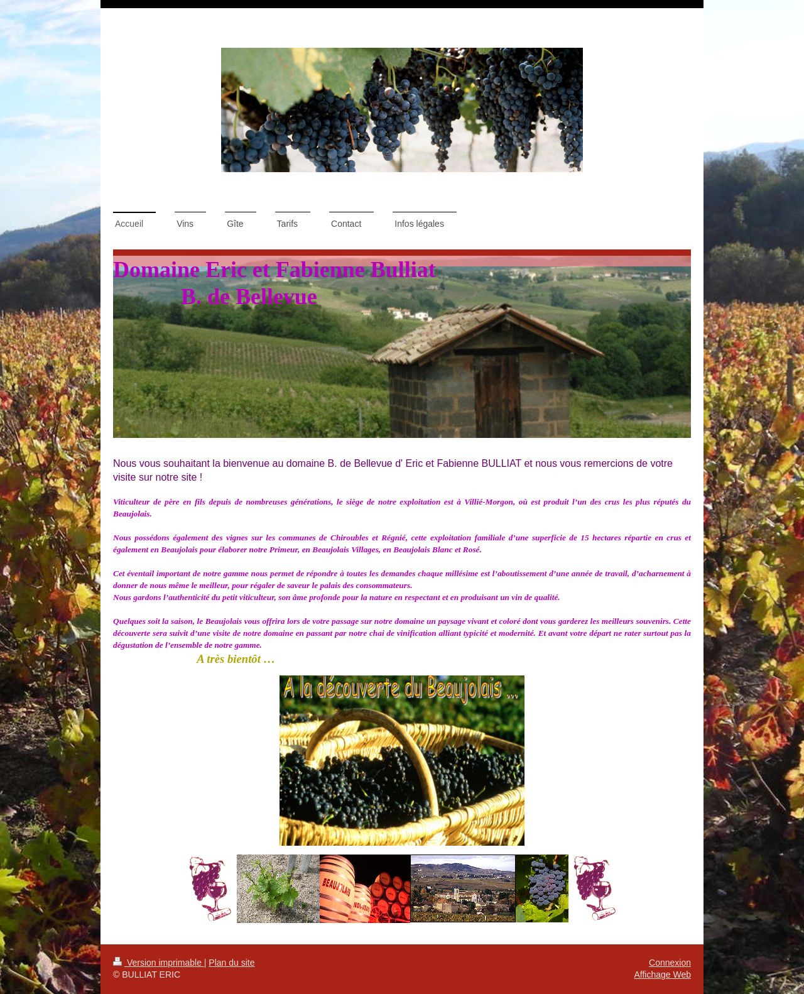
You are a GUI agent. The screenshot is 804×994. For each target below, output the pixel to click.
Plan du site (231, 963)
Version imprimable (158, 963)
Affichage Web (662, 974)
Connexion (670, 963)
